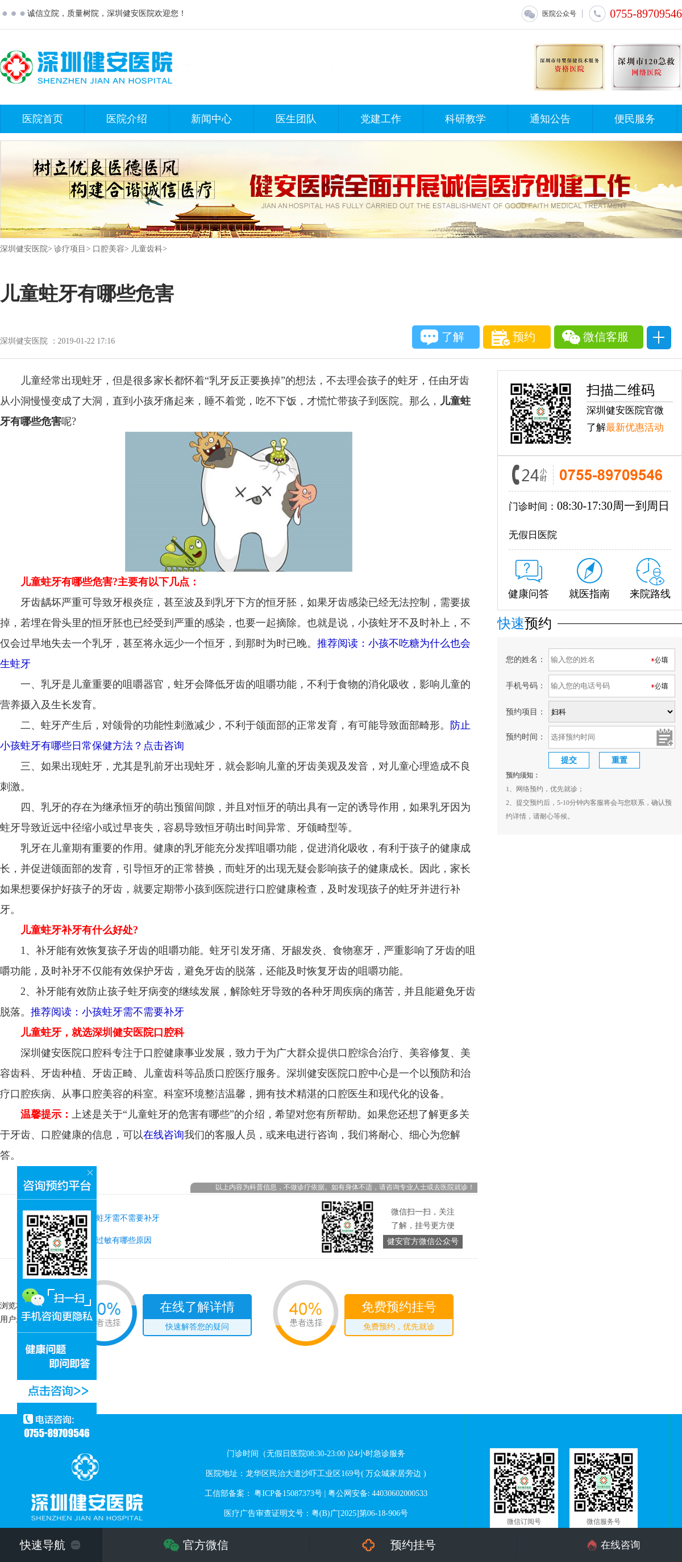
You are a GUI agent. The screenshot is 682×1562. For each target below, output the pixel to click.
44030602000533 (399, 1493)
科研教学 (465, 119)
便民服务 (634, 119)
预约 (513, 337)
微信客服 (595, 337)
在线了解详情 (197, 1317)
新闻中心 (211, 119)
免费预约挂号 (399, 1317)
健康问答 (528, 580)
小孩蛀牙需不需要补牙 (120, 1218)
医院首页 (42, 119)
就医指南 (589, 579)
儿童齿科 (147, 249)
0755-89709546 (635, 13)
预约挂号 (413, 1545)
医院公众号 (548, 14)
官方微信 (205, 1545)
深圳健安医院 (24, 249)
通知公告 (550, 119)
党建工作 (380, 119)
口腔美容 (108, 249)
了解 (442, 337)
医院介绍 (126, 119)
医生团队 (296, 119)
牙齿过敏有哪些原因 (116, 1240)
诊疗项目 (70, 249)
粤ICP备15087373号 (288, 1493)
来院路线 (650, 579)
